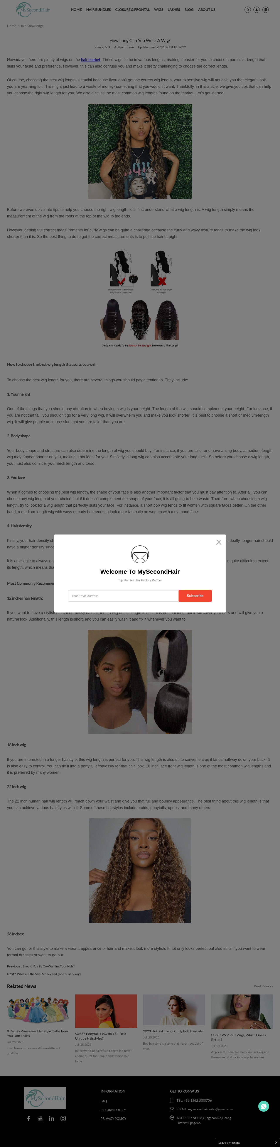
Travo (263, 1106)
